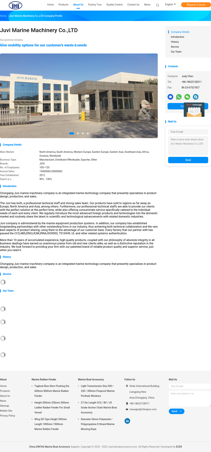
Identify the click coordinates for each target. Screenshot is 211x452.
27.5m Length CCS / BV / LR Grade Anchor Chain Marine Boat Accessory (99, 407)
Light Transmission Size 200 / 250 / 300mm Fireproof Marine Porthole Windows (98, 391)
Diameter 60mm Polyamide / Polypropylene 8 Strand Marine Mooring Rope (98, 424)
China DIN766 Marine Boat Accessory (49, 446)
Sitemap (4, 405)
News (3, 400)
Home (3, 386)
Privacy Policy (7, 415)
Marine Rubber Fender (44, 379)
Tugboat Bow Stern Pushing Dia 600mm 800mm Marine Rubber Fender (51, 391)
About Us (5, 395)
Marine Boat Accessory (91, 379)
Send (188, 160)
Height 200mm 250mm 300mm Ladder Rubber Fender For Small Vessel (52, 407)
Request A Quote (196, 4)
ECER (179, 446)
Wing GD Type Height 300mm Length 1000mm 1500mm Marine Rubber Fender (50, 424)
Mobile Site (6, 410)
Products (5, 391)
